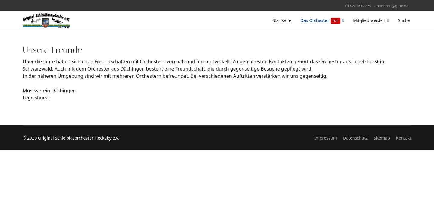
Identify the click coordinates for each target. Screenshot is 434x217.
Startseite (281, 20)
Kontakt (403, 138)
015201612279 (358, 5)
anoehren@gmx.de (391, 5)
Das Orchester (320, 20)
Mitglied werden (369, 20)
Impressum (325, 138)
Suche (404, 20)
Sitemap (382, 138)
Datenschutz (355, 138)
